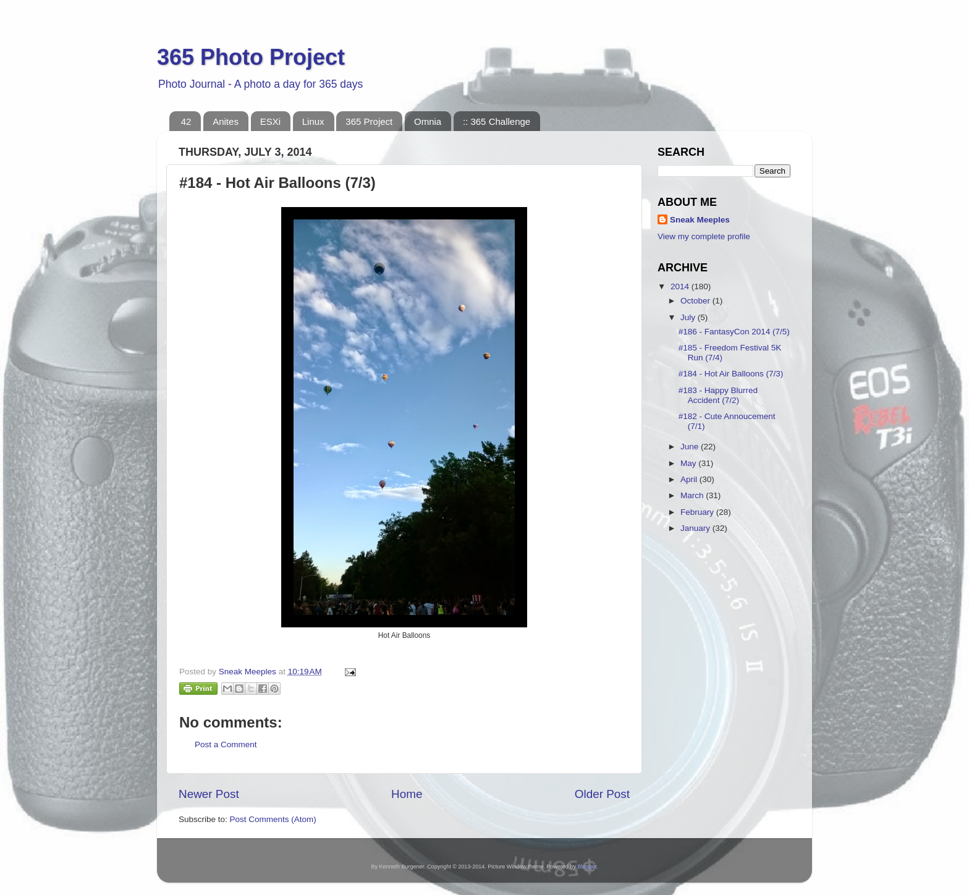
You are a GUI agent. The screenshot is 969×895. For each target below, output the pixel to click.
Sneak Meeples (700, 219)
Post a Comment (226, 744)
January (696, 528)
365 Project (368, 121)
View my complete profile (704, 236)
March (693, 495)
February (698, 512)
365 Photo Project (251, 57)
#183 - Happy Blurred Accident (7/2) (718, 395)
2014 (681, 286)
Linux (313, 121)
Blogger (586, 866)
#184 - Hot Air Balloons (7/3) (731, 373)
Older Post (602, 793)
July (689, 317)
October (696, 300)
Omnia (427, 121)
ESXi (270, 121)
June (690, 446)
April (690, 479)
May (689, 463)
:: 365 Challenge (496, 121)
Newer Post (209, 793)
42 (186, 121)
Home (406, 793)
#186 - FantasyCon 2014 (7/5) (734, 331)
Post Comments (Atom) (273, 819)
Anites (226, 121)
